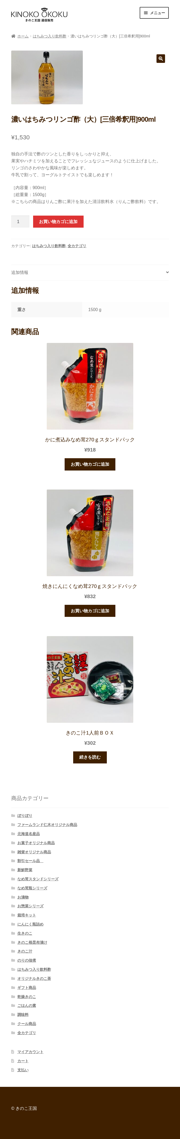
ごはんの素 (26, 1005)
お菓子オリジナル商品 (36, 843)
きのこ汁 (24, 951)
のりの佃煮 (26, 960)
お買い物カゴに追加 (58, 221)
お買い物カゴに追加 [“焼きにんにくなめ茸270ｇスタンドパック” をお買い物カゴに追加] (90, 611)
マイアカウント (30, 1052)
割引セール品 (30, 861)
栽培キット (26, 915)
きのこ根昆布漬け (32, 942)
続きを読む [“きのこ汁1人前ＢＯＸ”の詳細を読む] (90, 757)
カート (23, 1061)
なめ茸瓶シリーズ (32, 888)
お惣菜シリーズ (30, 906)
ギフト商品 (26, 987)
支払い (23, 1070)
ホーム (23, 36)
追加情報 (19, 272)
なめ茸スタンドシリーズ (37, 879)
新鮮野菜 (24, 870)
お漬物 (23, 897)
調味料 (23, 1014)
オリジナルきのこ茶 (34, 978)
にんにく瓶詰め (30, 924)
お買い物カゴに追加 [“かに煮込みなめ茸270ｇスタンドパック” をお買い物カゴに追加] (90, 464)
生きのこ (24, 933)
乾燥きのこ (26, 997)
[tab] (90, 273)
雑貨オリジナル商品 (34, 852)
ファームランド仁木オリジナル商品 (47, 825)
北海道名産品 (28, 834)
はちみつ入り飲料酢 (49, 36)
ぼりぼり (24, 815)
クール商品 (26, 1024)
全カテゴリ (77, 246)
